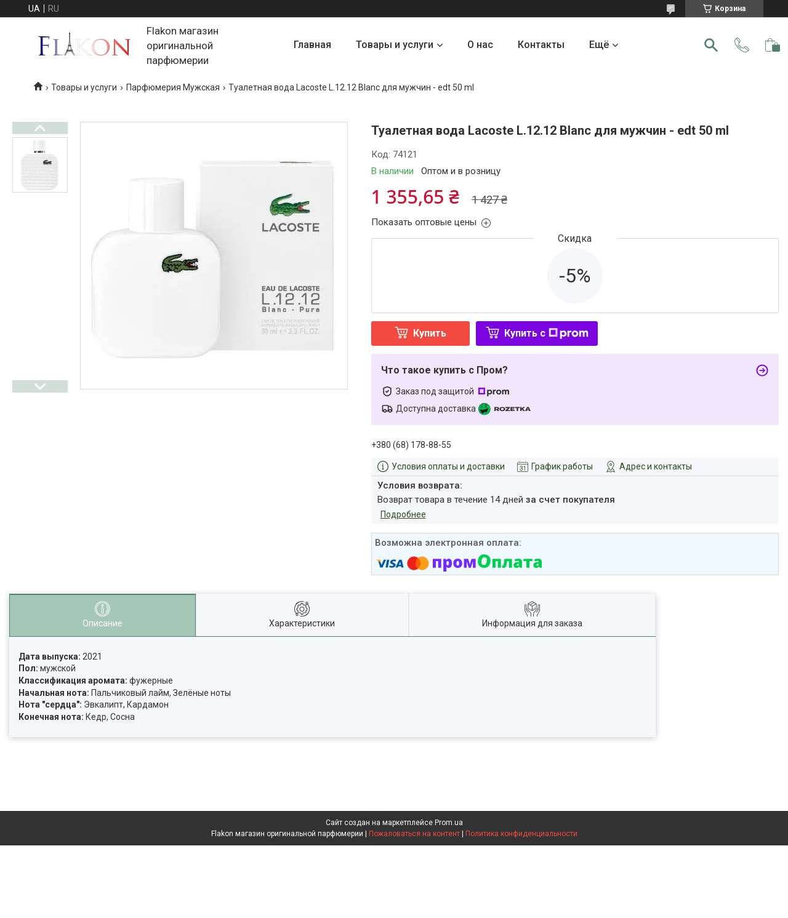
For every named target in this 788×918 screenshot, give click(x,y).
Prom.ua (449, 822)
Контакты (541, 44)
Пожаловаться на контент (414, 833)
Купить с (546, 333)
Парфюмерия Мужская (173, 87)
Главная (312, 44)
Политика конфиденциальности (521, 833)
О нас (480, 44)
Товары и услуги (394, 44)
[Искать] (711, 45)
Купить (429, 333)
